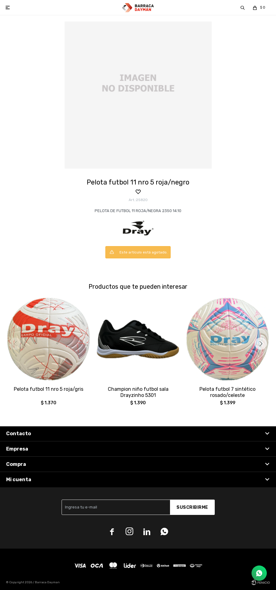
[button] (261, 343)
